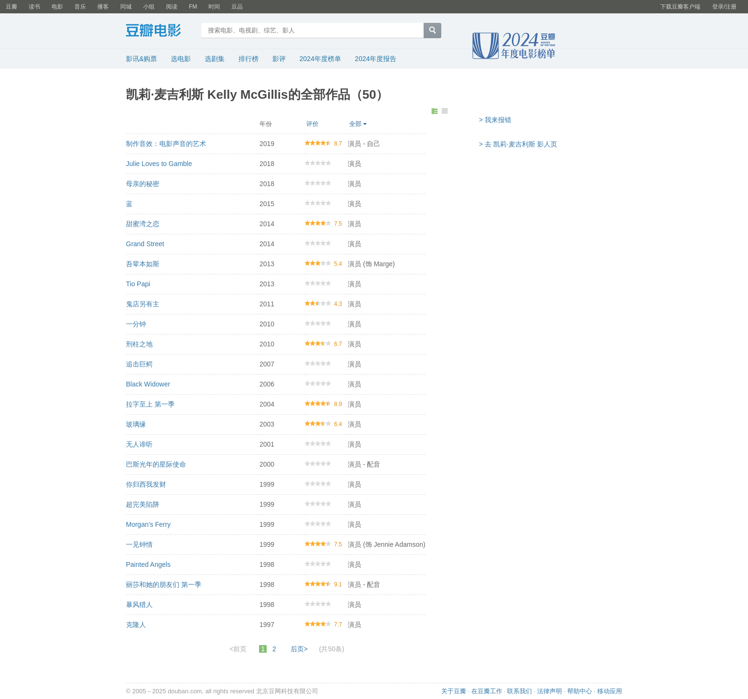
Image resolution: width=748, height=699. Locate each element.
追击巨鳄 (139, 364)
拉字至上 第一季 (150, 404)
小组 (149, 6)
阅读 (171, 6)
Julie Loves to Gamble (159, 163)
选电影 (181, 59)
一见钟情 (139, 544)
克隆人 (136, 624)
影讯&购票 (141, 59)
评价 (312, 123)
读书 (34, 6)
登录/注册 (724, 6)
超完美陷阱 (142, 504)
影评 (279, 59)
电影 (57, 6)
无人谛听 (139, 444)
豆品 (237, 6)
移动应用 (609, 691)
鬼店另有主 (142, 304)
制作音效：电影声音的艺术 (166, 143)
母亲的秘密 (142, 184)
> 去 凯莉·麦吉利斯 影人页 (518, 144)
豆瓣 (11, 6)
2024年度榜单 (320, 59)
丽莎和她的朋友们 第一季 (163, 584)
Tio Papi (138, 284)
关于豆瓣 (453, 691)
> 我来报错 (495, 120)
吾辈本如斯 (142, 264)
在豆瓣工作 (486, 691)
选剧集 (215, 59)
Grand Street (145, 244)
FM (193, 6)
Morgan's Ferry (148, 524)
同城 (126, 6)
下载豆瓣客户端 (680, 6)
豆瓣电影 (160, 31)
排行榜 (249, 59)
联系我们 (519, 691)
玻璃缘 (136, 424)
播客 (103, 6)
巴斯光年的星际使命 (156, 464)
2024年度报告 (375, 59)
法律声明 (549, 691)
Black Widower (148, 384)
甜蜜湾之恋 (142, 224)
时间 (214, 6)
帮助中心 (579, 691)
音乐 (80, 6)
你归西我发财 (146, 484)
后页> (299, 649)
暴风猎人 (139, 604)
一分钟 (136, 324)
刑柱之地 (139, 344)
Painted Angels (148, 564)
